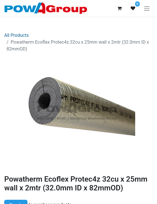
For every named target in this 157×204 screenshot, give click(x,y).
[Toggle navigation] (147, 8)
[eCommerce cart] (119, 8)
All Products (16, 35)
